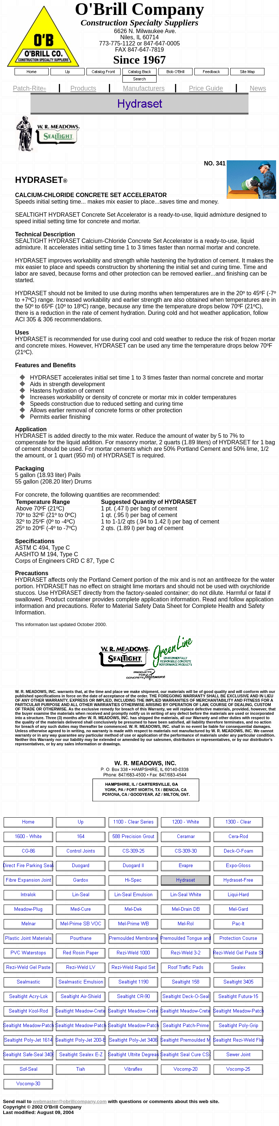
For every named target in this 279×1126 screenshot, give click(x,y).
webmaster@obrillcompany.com (70, 1101)
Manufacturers (144, 88)
